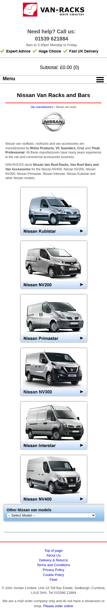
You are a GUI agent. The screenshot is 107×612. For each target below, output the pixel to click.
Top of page (53, 551)
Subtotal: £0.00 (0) (59, 67)
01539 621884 (51, 39)
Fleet (53, 580)
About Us (53, 555)
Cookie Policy (53, 575)
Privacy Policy (53, 570)
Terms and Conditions (53, 565)
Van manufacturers (42, 107)
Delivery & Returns (53, 560)
